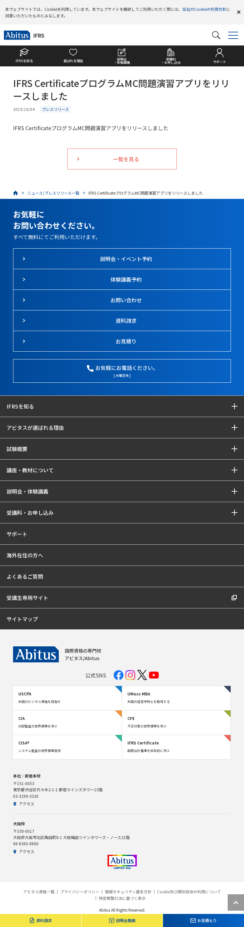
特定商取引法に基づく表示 (122, 898)
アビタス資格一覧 (39, 892)
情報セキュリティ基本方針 (128, 892)
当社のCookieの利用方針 (204, 9)
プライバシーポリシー (79, 892)
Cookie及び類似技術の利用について (189, 892)
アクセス (23, 803)
